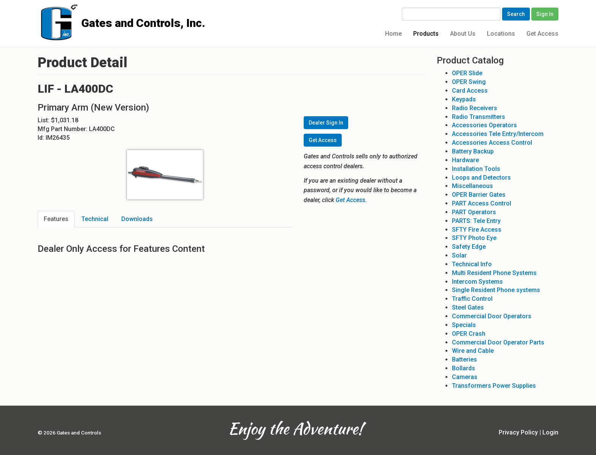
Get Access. (351, 200)
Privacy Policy (518, 432)
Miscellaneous (472, 186)
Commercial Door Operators (491, 316)
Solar (459, 255)
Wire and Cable (473, 350)
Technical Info (472, 264)
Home (393, 33)
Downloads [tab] (137, 219)
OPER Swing (469, 81)
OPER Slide (467, 73)
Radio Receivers (474, 108)
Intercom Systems (477, 281)
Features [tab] (56, 219)
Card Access (470, 90)
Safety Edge (469, 246)
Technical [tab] (94, 219)
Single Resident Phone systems (496, 290)
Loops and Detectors (481, 177)
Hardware (465, 160)
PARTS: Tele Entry (476, 220)
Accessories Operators (484, 125)
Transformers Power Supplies (494, 385)
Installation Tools (476, 168)
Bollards (463, 368)
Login (550, 432)
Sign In (544, 14)
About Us (463, 33)
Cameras (464, 377)
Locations (501, 33)
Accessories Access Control (492, 142)
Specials (464, 325)
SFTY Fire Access (476, 229)
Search (516, 14)
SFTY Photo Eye (474, 238)
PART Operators (474, 212)
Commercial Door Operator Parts (498, 342)
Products (426, 33)
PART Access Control (481, 203)
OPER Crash (468, 333)
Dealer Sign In (326, 123)
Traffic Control (472, 298)
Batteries (464, 359)
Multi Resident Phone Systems (494, 272)
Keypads (464, 99)
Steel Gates (468, 307)
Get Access (542, 33)
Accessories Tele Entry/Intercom (498, 133)
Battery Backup (473, 151)
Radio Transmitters (478, 116)
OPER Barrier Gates (479, 194)
